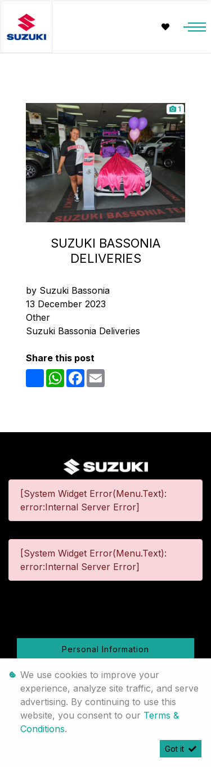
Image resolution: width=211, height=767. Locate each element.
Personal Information (105, 649)
